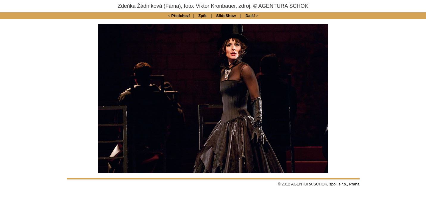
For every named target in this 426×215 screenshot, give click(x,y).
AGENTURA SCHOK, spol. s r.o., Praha (325, 184)
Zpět (202, 15)
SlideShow (226, 15)
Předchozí (180, 15)
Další (250, 15)
